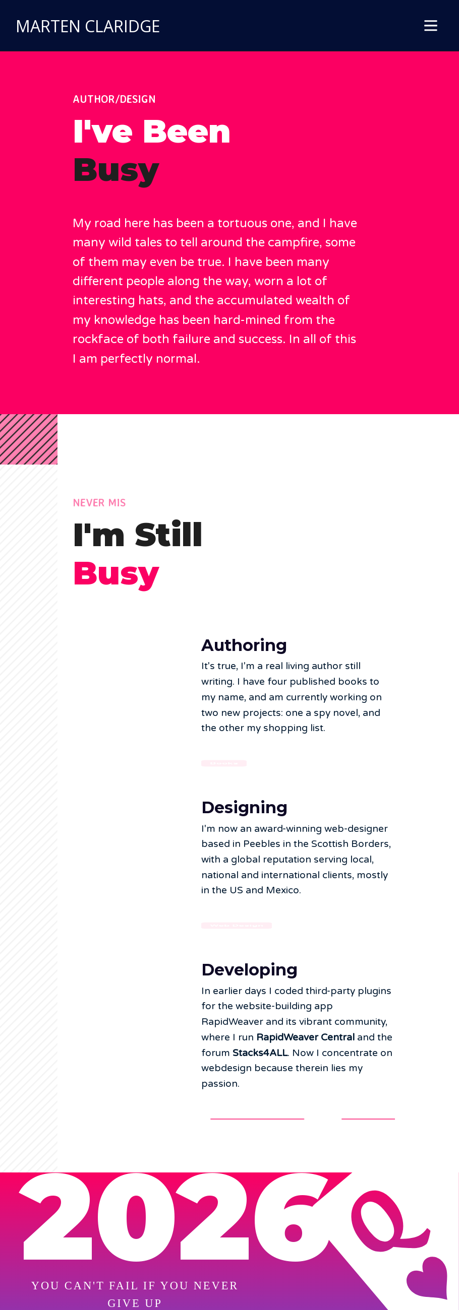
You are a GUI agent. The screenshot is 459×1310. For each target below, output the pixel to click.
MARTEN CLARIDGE (88, 26)
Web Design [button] (236, 926)
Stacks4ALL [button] (370, 1119)
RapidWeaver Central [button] (257, 1119)
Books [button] (224, 763)
